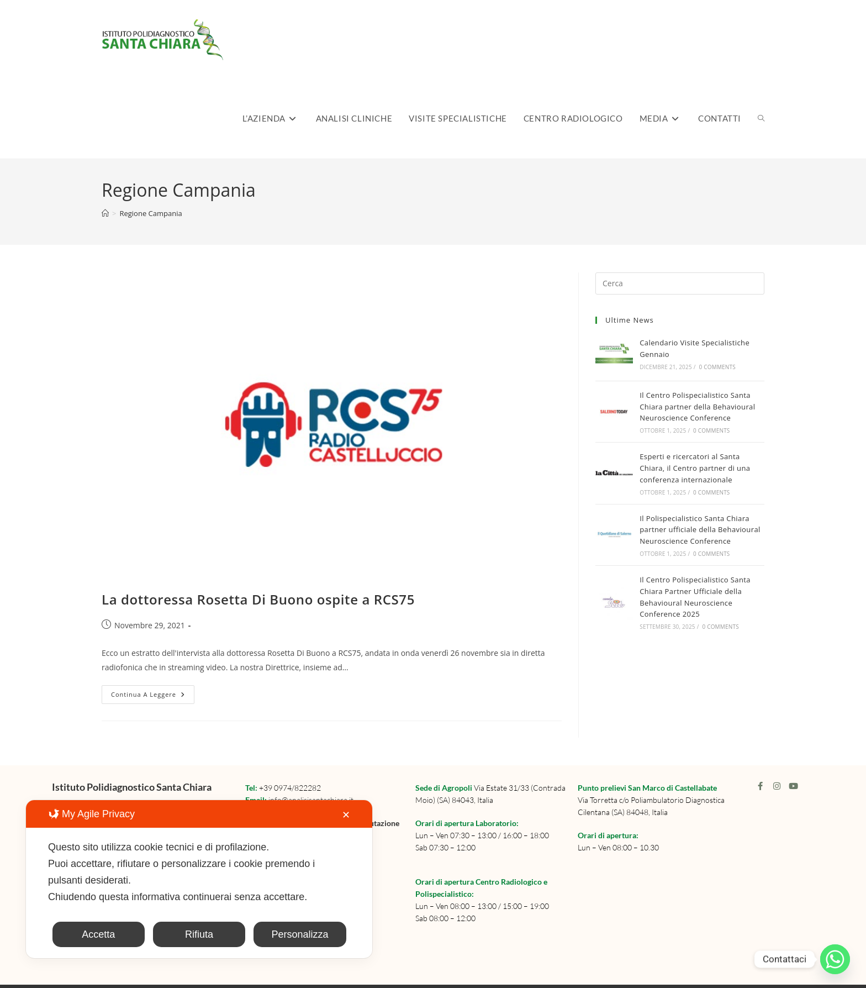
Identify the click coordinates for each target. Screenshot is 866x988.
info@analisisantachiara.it (310, 800)
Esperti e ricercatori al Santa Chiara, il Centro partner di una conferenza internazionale (695, 468)
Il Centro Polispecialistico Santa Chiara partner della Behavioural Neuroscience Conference (697, 406)
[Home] (105, 213)
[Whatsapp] (835, 959)
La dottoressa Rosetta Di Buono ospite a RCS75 (258, 599)
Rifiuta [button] (199, 934)
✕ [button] (346, 815)
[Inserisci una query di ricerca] (679, 283)
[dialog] (199, 879)
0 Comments (717, 367)
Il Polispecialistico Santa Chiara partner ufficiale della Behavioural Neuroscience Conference (700, 529)
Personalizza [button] (299, 934)
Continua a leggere (152, 691)
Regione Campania (150, 213)
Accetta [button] (98, 934)
